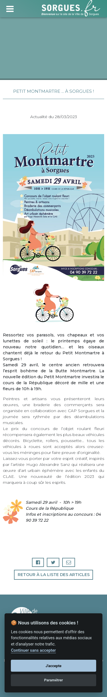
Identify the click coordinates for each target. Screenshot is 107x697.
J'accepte (54, 666)
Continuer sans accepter (33, 650)
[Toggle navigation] (10, 8)
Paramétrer (53, 680)
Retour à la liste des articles (54, 574)
